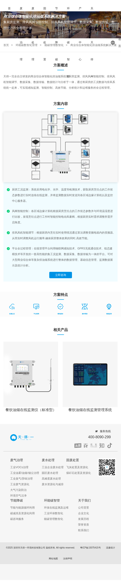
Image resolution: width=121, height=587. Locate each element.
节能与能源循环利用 (22, 507)
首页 (9, 17)
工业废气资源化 (19, 484)
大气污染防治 (18, 490)
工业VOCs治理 (19, 467)
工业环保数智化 (53, 513)
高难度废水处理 (51, 478)
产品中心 (80, 34)
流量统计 (110, 547)
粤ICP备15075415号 (90, 547)
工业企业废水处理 (53, 467)
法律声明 (67, 558)
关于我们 (84, 500)
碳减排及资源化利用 (22, 513)
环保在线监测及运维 (56, 507)
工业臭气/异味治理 (21, 478)
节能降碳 (56, 34)
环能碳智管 (68, 42)
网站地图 (53, 558)
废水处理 (33, 34)
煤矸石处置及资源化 (78, 473)
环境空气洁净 (18, 495)
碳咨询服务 (17, 519)
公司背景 (83, 507)
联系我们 (83, 530)
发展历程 (83, 519)
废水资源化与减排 (53, 484)
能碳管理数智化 (53, 519)
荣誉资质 (83, 524)
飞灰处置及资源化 (77, 467)
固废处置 (44, 34)
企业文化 (83, 513)
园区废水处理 (50, 473)
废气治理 (21, 34)
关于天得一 (92, 42)
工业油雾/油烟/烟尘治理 (24, 473)
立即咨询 (60, 275)
